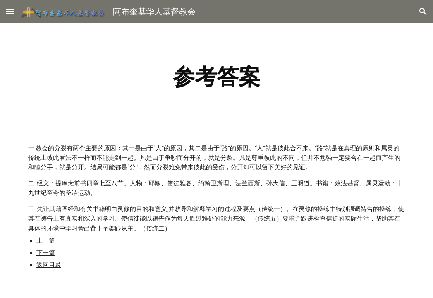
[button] (10, 11)
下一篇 (45, 253)
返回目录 (48, 265)
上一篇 (45, 240)
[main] (216, 76)
